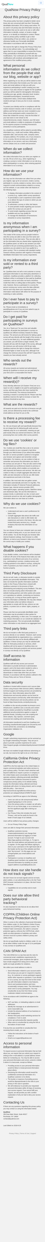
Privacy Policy (14, 1133)
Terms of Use (24, 1133)
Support (33, 1133)
